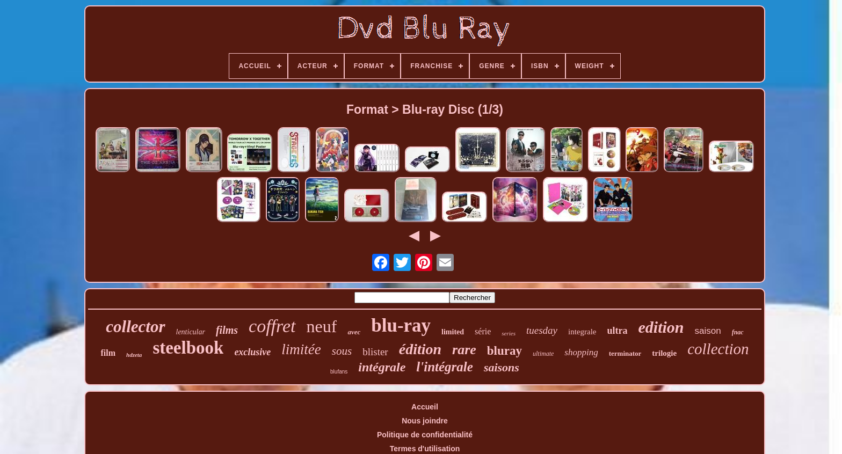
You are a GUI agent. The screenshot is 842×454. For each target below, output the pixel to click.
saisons (501, 367)
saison (708, 331)
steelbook (188, 347)
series (509, 333)
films (227, 330)
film (107, 352)
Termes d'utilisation (425, 448)
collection (718, 348)
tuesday (541, 330)
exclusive (252, 352)
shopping (581, 352)
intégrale (381, 367)
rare (464, 349)
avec (353, 332)
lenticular (190, 332)
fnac (738, 332)
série (483, 331)
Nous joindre (425, 420)
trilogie (664, 353)
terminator (625, 353)
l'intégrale (444, 367)
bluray (504, 350)
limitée (301, 349)
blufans (338, 372)
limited (452, 332)
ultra (617, 330)
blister (375, 351)
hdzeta (134, 355)
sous (342, 351)
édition (420, 349)
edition (661, 327)
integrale (582, 331)
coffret (272, 326)
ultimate (543, 353)
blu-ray (401, 325)
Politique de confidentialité (425, 434)
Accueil (424, 406)
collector (135, 326)
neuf (322, 326)
